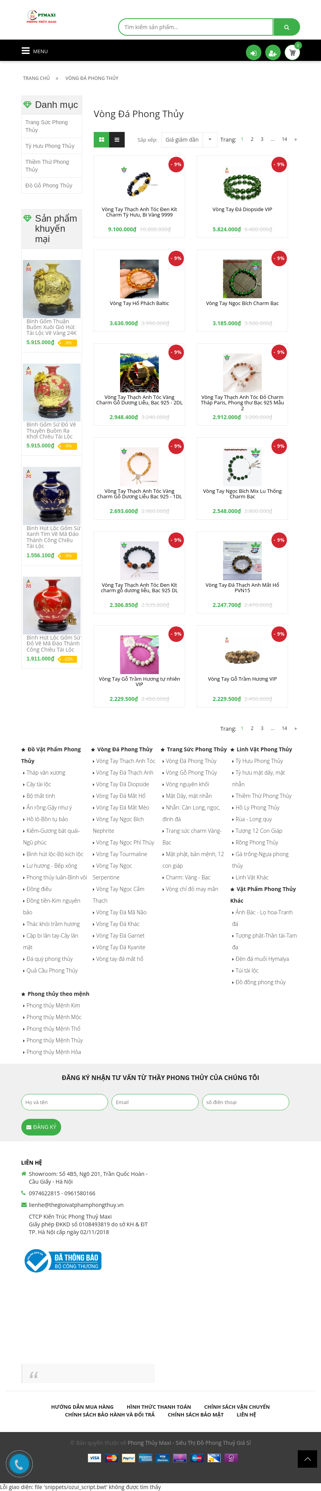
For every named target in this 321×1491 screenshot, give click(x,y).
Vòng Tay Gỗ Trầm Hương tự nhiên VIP (139, 681)
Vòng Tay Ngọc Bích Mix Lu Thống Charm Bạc (242, 493)
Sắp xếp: (147, 139)
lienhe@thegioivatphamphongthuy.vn (76, 1204)
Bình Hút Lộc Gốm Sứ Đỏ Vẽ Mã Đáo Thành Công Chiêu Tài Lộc (54, 643)
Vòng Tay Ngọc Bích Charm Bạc (242, 303)
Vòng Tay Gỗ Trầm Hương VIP (242, 678)
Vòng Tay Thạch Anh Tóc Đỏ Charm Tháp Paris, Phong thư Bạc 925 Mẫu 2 (242, 403)
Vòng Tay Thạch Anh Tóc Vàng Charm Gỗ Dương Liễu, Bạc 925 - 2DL (139, 400)
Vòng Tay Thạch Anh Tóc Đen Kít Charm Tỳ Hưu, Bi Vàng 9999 (139, 212)
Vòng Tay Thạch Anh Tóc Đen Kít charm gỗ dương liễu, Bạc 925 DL (139, 587)
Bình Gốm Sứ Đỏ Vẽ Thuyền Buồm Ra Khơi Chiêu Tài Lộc (51, 430)
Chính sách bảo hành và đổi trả (110, 1414)
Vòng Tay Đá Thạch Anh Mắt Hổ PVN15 (242, 587)
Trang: (229, 139)
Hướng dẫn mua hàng (82, 1406)
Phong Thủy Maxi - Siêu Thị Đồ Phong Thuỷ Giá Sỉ (189, 1442)
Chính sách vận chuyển (237, 1406)
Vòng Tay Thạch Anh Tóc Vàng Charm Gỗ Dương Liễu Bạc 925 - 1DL (139, 493)
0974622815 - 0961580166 (62, 1193)
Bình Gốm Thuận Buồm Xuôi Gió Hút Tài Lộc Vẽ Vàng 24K (52, 327)
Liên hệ (246, 1414)
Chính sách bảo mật (195, 1414)
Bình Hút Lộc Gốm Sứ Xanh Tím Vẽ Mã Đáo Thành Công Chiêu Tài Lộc (54, 537)
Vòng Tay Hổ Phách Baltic (139, 303)
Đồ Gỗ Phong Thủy (49, 185)
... (273, 139)
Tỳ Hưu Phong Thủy (50, 146)
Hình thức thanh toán (159, 1406)
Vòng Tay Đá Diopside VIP (242, 209)
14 (284, 139)
